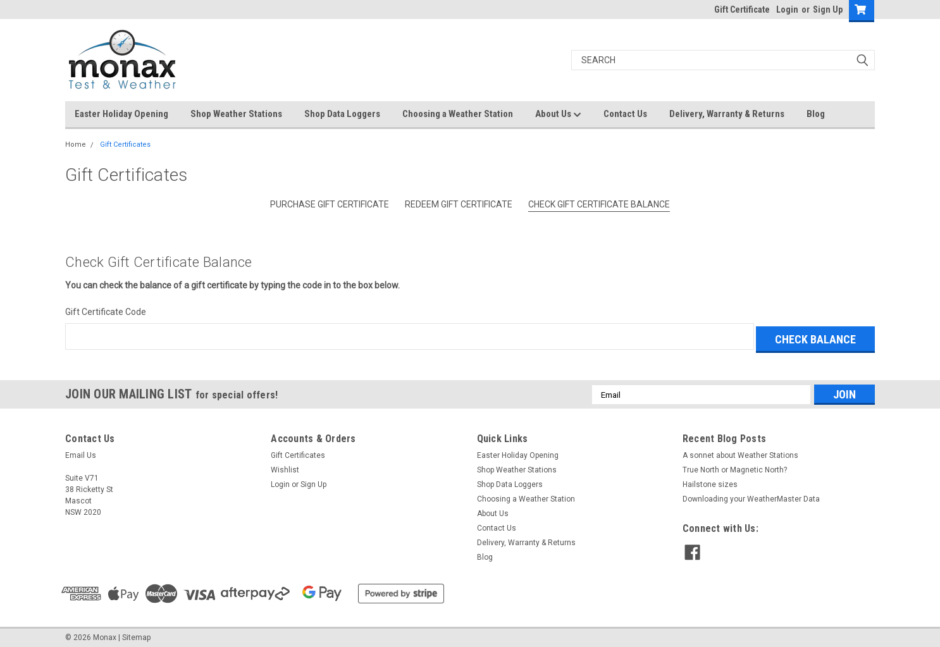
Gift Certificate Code (105, 312)
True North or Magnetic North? (735, 466)
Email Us (80, 452)
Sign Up (828, 9)
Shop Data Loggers (342, 114)
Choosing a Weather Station (457, 114)
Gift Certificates (125, 144)
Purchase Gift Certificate (329, 204)
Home (75, 144)
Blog (816, 114)
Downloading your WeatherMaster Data (751, 495)
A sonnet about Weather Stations (740, 452)
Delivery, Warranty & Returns (726, 114)
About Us (558, 114)
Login (787, 9)
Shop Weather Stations (236, 114)
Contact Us (625, 114)
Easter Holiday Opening (121, 114)
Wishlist (285, 466)
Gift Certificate (742, 9)
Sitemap (136, 634)
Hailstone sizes (710, 481)
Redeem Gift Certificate (458, 204)
